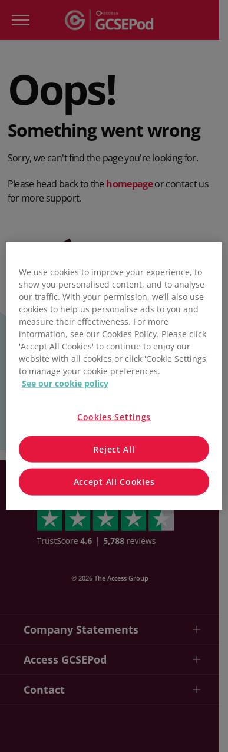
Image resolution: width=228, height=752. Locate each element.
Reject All (113, 448)
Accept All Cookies (114, 481)
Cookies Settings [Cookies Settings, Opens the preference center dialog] (114, 417)
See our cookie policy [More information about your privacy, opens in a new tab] (65, 383)
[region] (114, 376)
